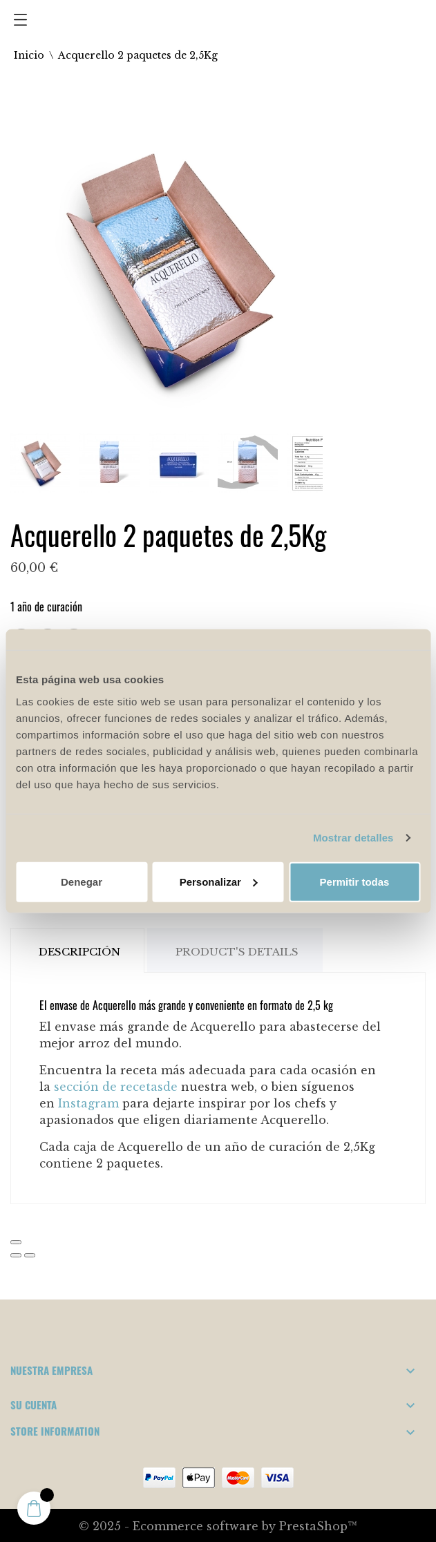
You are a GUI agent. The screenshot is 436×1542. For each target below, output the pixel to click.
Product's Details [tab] (237, 951)
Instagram (88, 1103)
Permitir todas (355, 881)
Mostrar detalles (353, 838)
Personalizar (219, 881)
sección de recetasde (116, 1087)
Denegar (81, 881)
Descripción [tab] (79, 951)
